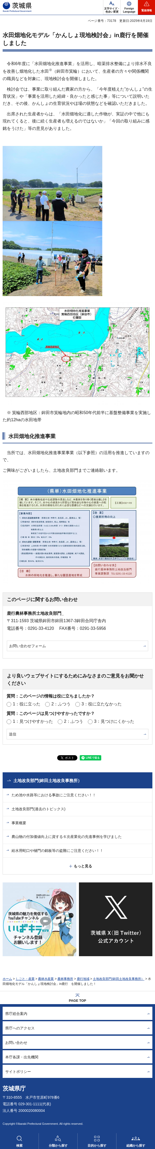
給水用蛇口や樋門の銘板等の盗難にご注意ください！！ (57, 850)
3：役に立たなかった (102, 704)
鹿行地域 (83, 979)
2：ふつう (61, 704)
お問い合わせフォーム (27, 646)
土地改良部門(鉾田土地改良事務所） (47, 780)
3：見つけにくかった (114, 721)
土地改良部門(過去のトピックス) (38, 809)
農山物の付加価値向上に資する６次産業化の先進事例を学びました (67, 836)
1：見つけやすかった (33, 721)
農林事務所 (65, 979)
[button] (129, 7)
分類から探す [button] (58, 1145)
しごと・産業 (25, 979)
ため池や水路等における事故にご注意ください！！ (54, 795)
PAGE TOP (77, 1001)
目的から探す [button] (97, 1145)
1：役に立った (26, 704)
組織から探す (135, 1145)
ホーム (7, 979)
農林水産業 (46, 979)
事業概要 (19, 823)
